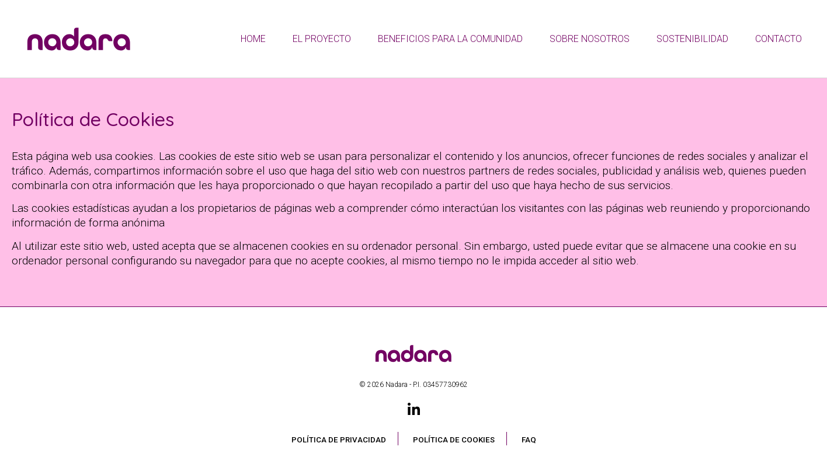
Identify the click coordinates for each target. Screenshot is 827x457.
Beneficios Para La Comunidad (450, 38)
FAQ (529, 439)
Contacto (778, 38)
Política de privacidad (338, 439)
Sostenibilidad (692, 38)
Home (253, 38)
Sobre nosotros (590, 38)
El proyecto (322, 38)
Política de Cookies (454, 439)
